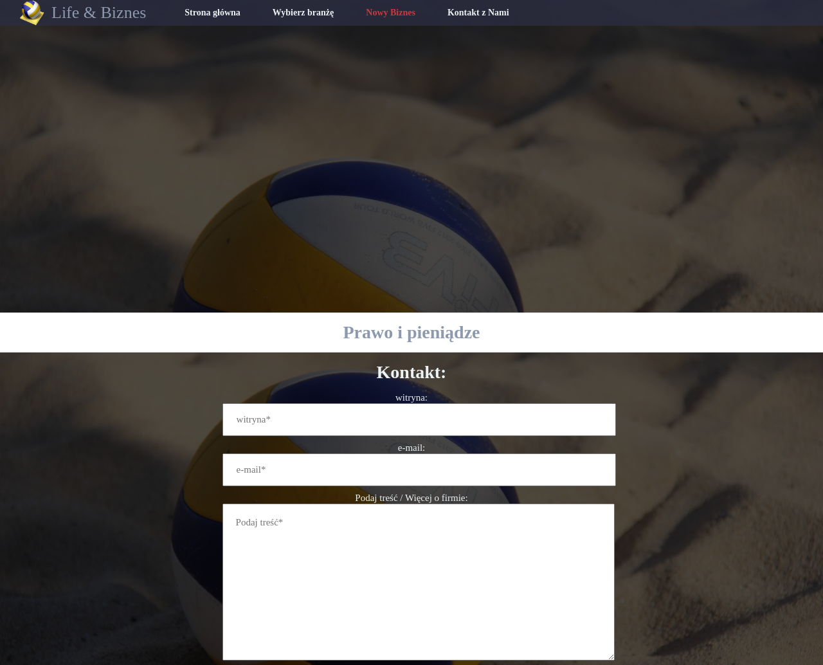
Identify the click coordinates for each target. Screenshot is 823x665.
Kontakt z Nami (478, 12)
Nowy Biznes (390, 12)
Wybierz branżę (303, 12)
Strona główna (212, 12)
